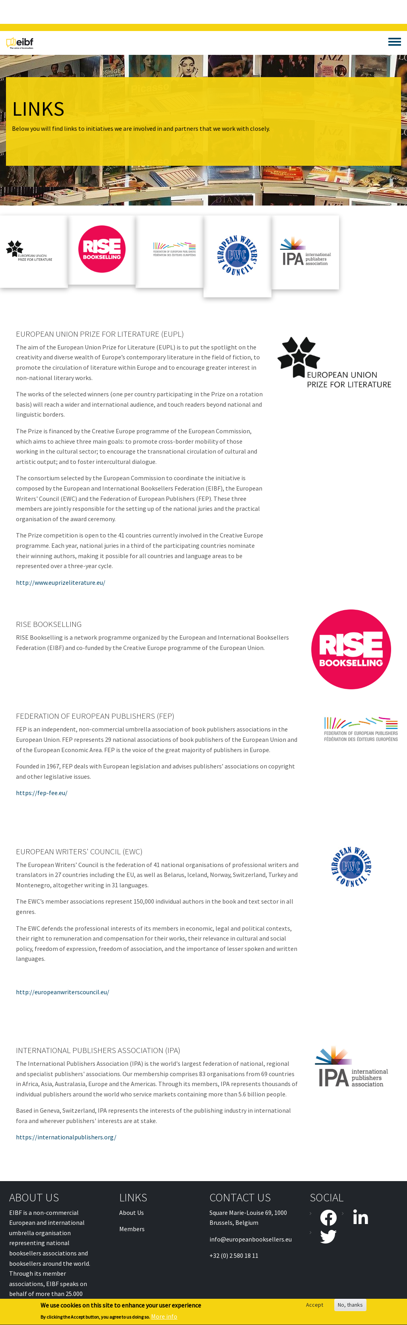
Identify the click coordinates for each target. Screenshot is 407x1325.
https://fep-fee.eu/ (42, 793)
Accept (314, 1306)
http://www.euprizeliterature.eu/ (60, 582)
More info (164, 1318)
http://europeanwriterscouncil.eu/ (62, 992)
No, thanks (350, 1306)
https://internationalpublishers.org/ (66, 1137)
